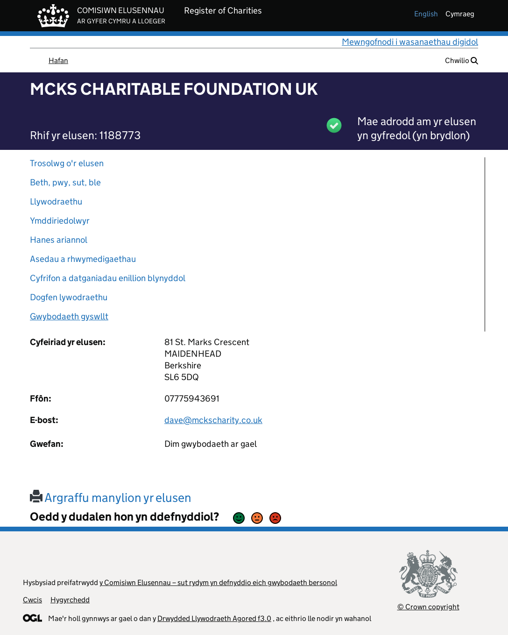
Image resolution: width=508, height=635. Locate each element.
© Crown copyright (428, 606)
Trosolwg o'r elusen (67, 163)
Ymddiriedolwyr (60, 220)
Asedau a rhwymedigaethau (83, 259)
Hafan (58, 60)
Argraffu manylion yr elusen (110, 497)
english (426, 13)
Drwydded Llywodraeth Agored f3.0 (214, 618)
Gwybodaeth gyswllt (69, 316)
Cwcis (32, 599)
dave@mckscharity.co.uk (213, 420)
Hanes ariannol (58, 239)
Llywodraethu (56, 201)
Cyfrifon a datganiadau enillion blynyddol (107, 278)
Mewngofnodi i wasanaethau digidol (410, 41)
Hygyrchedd (70, 599)
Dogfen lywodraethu (68, 297)
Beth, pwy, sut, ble (65, 182)
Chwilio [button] (461, 60)
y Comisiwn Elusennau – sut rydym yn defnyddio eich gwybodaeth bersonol (218, 582)
